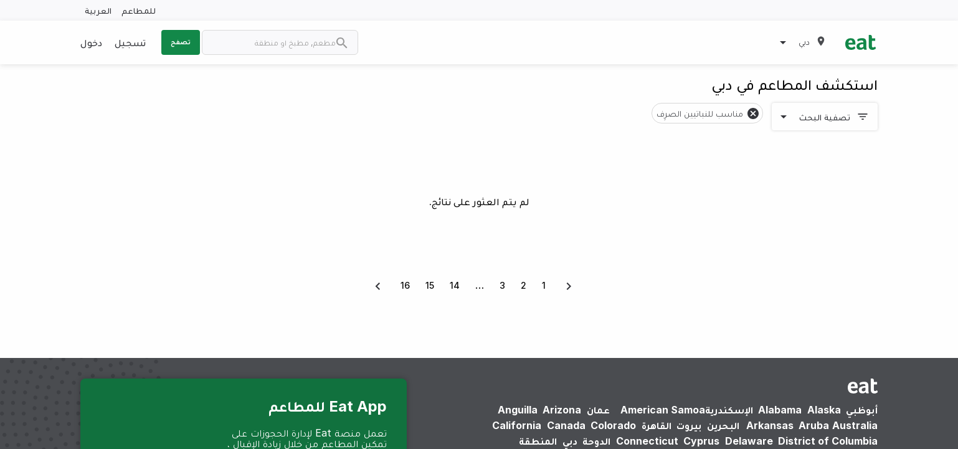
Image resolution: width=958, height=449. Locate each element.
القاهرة (656, 425)
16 (405, 285)
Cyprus (701, 441)
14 (455, 285)
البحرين (723, 425)
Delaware (749, 441)
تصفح (181, 41)
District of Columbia (828, 441)
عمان (598, 409)
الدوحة (596, 441)
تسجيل (130, 42)
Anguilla (518, 409)
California (516, 425)
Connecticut (647, 441)
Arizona (562, 409)
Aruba (814, 425)
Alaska (824, 409)
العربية (98, 10)
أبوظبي (862, 409)
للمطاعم (138, 10)
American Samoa (662, 409)
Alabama (780, 409)
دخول (91, 42)
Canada (566, 425)
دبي (569, 441)
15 (429, 285)
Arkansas (770, 425)
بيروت (688, 425)
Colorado (613, 425)
